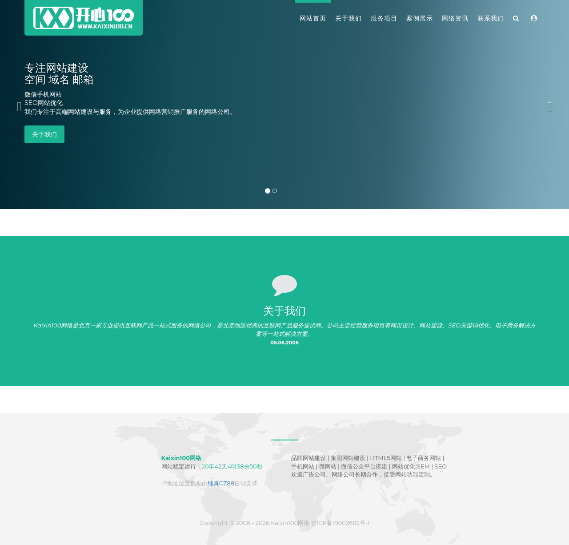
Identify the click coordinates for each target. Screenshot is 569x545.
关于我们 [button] (44, 134)
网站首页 (313, 18)
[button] (17, 104)
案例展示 (419, 18)
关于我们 (348, 18)
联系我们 (490, 18)
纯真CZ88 (221, 483)
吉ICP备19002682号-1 (340, 522)
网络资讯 (455, 18)
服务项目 (384, 18)
